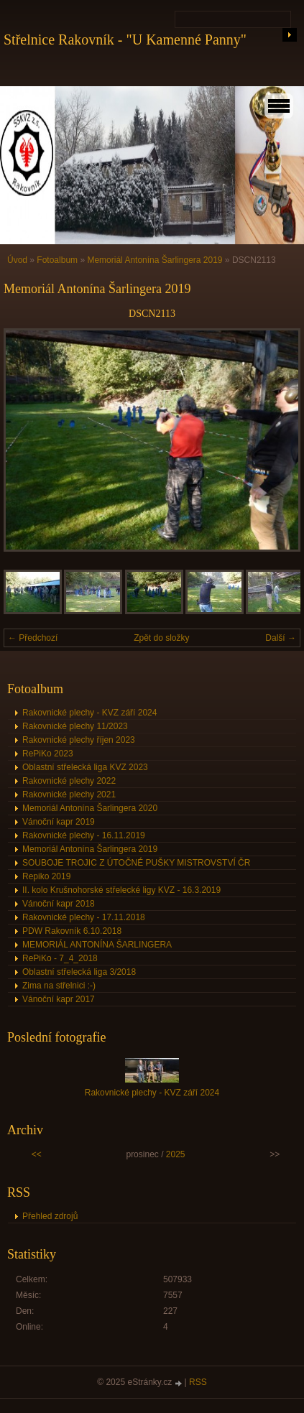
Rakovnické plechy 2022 (69, 781)
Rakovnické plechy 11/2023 (75, 726)
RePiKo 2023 (47, 754)
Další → (280, 638)
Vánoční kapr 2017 (58, 999)
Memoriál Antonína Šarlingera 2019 (154, 260)
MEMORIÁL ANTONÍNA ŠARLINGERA (97, 945)
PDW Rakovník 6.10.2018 (71, 931)
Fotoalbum (57, 260)
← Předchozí (32, 638)
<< (37, 1154)
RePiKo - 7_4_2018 (60, 958)
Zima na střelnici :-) (59, 986)
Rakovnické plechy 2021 (69, 794)
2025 (175, 1154)
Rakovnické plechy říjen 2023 (78, 740)
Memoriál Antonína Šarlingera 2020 (89, 808)
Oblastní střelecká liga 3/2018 (79, 972)
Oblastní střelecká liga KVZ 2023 (85, 767)
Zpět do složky (161, 638)
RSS (198, 1382)
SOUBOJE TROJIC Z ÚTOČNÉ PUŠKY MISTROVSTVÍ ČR (136, 863)
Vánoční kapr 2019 (58, 822)
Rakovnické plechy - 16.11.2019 (83, 835)
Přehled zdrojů (50, 1216)
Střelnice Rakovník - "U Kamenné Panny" (125, 39)
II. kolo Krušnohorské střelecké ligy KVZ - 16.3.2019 (121, 890)
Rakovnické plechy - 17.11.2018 (83, 917)
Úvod (17, 260)
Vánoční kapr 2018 (58, 904)
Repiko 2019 (46, 876)
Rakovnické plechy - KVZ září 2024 (89, 713)
